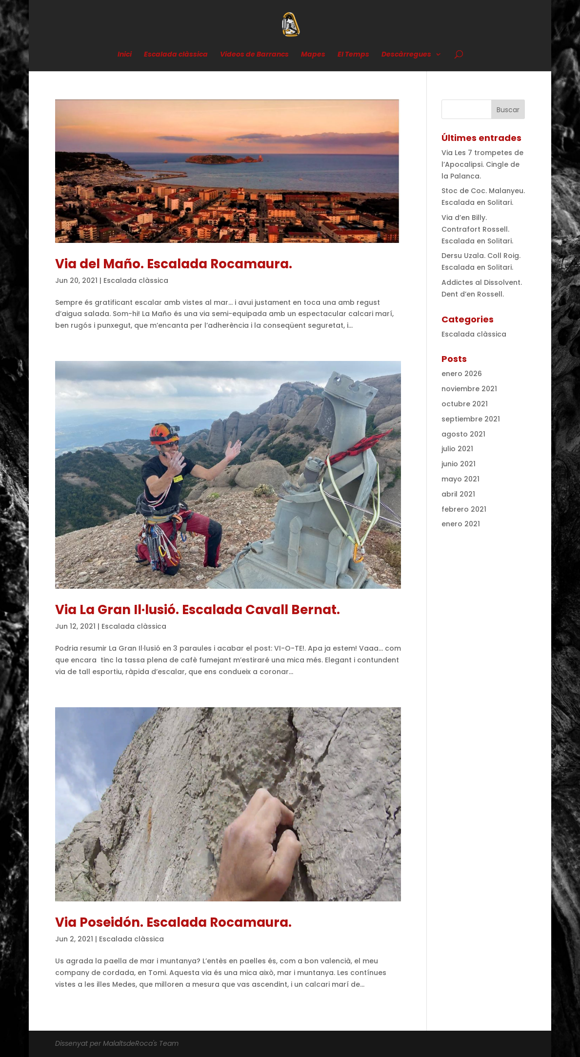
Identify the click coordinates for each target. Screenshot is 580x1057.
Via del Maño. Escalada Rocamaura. (173, 264)
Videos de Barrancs (254, 55)
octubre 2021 (464, 404)
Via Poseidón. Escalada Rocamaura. (173, 922)
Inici (125, 55)
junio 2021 (458, 464)
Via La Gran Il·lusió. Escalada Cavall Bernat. (197, 609)
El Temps (353, 55)
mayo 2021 (460, 479)
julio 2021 (457, 449)
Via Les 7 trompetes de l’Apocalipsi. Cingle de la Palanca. (482, 164)
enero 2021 (460, 524)
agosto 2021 (463, 434)
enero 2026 (461, 374)
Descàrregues (406, 55)
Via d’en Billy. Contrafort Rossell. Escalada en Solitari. (477, 229)
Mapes (313, 55)
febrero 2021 (463, 509)
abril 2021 (458, 494)
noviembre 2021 (469, 389)
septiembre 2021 (470, 419)
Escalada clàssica (176, 55)
